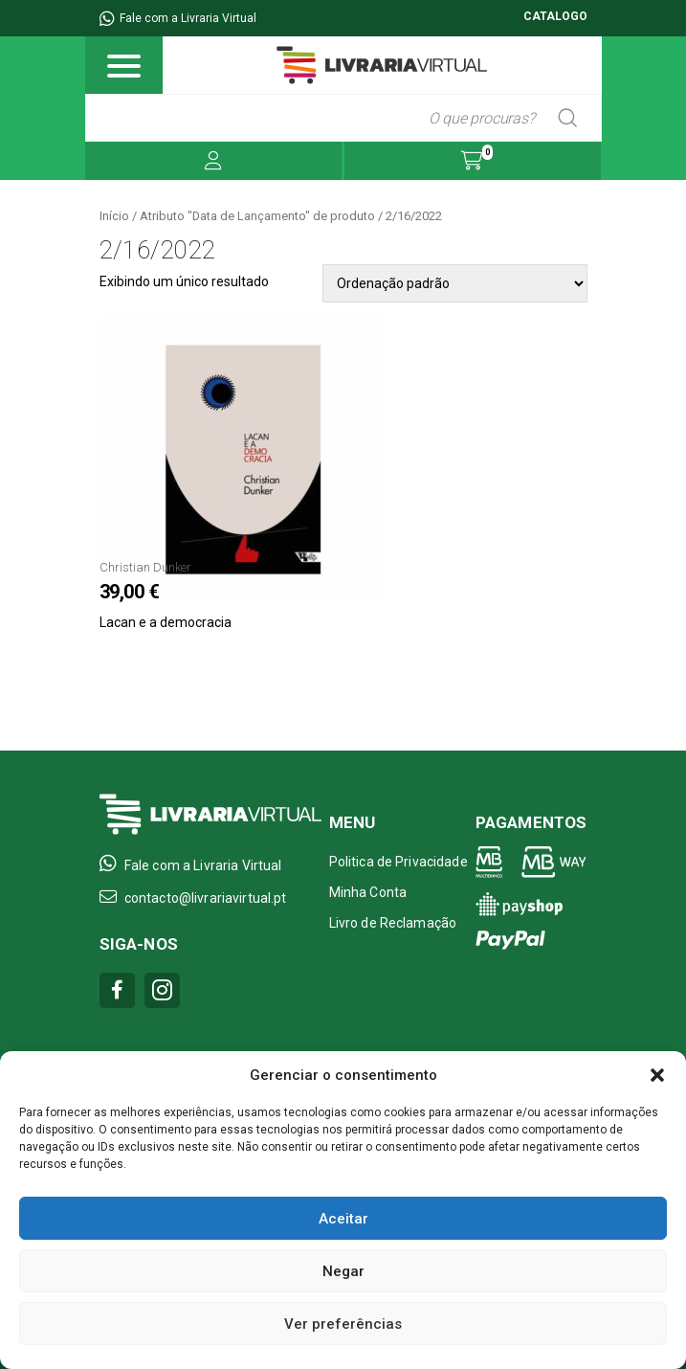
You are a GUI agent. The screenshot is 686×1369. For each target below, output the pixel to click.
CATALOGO (555, 16)
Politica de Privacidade (398, 861)
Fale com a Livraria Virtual (178, 18)
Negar (343, 1271)
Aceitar (343, 1218)
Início (114, 216)
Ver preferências (343, 1324)
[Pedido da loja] (454, 283)
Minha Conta (368, 892)
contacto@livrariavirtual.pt (193, 896)
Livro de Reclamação (393, 923)
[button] (657, 1075)
